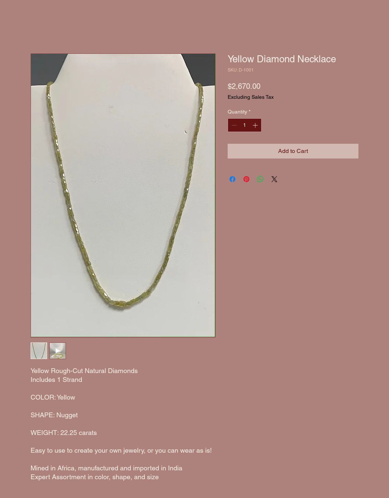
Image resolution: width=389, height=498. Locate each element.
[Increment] (255, 125)
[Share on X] (274, 179)
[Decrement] (233, 125)
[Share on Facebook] (232, 179)
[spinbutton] (244, 125)
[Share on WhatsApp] (260, 179)
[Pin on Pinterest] (246, 179)
